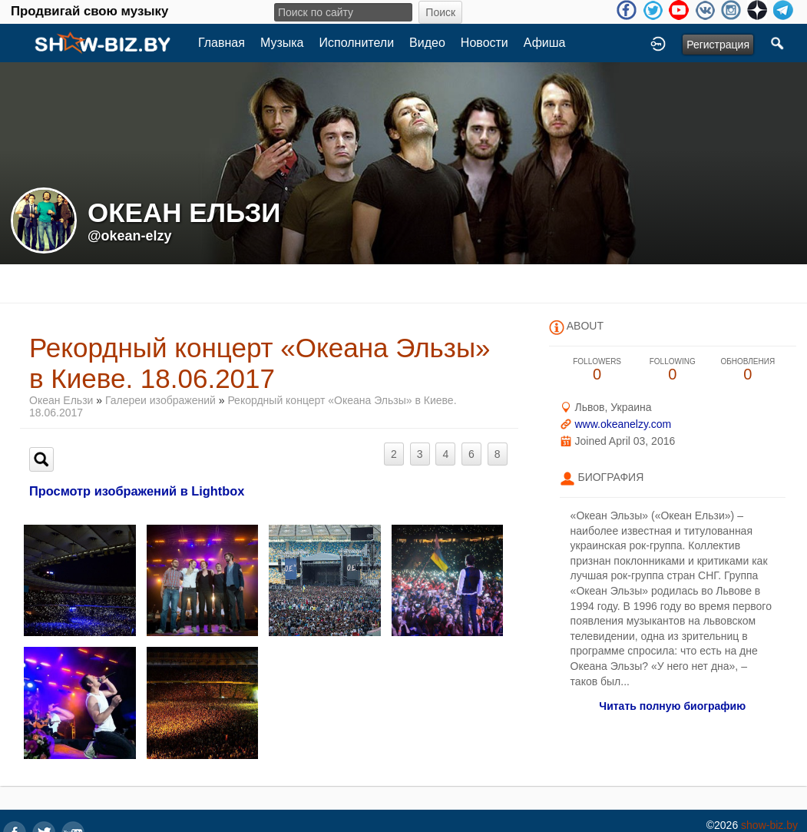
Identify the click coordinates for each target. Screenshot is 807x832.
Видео (427, 42)
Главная (221, 42)
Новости (484, 42)
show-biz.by (769, 825)
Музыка (282, 42)
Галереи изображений (160, 400)
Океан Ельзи (61, 400)
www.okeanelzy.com (622, 424)
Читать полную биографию (672, 706)
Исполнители (357, 42)
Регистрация (717, 44)
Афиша (545, 42)
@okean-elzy (130, 236)
